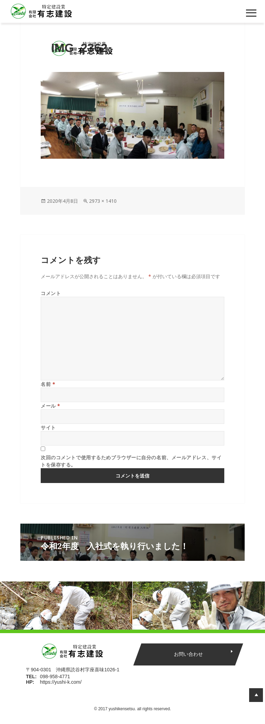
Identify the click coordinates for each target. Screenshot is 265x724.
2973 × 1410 (103, 201)
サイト (48, 427)
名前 (48, 384)
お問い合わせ (188, 654)
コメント (51, 293)
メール (50, 405)
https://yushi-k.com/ (61, 682)
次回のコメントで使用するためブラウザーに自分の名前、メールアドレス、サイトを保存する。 (131, 461)
